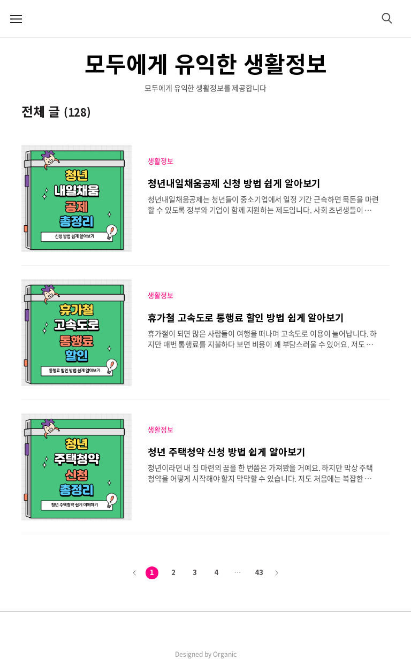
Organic (225, 654)
